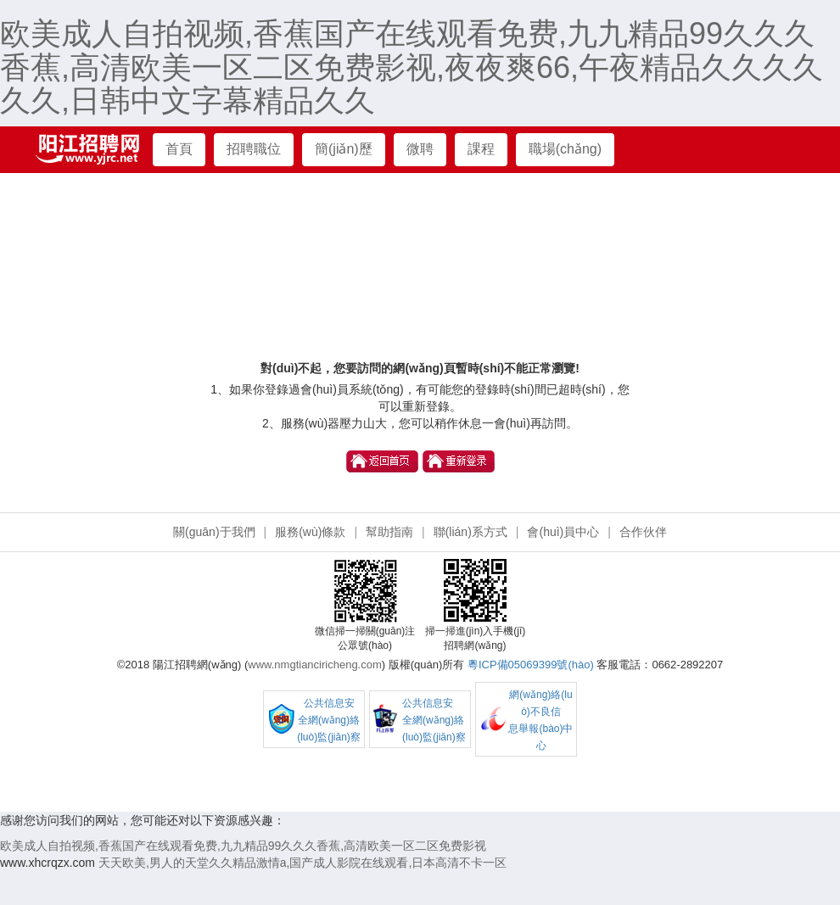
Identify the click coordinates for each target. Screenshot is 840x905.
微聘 (420, 149)
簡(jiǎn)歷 (343, 149)
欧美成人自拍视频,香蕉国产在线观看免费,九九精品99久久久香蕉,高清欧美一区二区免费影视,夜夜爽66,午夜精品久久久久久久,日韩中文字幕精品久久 (411, 67)
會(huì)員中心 (563, 532)
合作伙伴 (643, 532)
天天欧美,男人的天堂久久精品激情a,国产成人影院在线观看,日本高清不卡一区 (302, 862)
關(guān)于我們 (214, 532)
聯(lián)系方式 (470, 532)
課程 (481, 149)
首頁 (179, 149)
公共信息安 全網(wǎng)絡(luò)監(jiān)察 (329, 720)
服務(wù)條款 (310, 532)
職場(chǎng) (565, 149)
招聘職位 (254, 149)
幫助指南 (389, 532)
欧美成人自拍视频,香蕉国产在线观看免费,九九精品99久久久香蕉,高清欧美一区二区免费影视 (243, 845)
